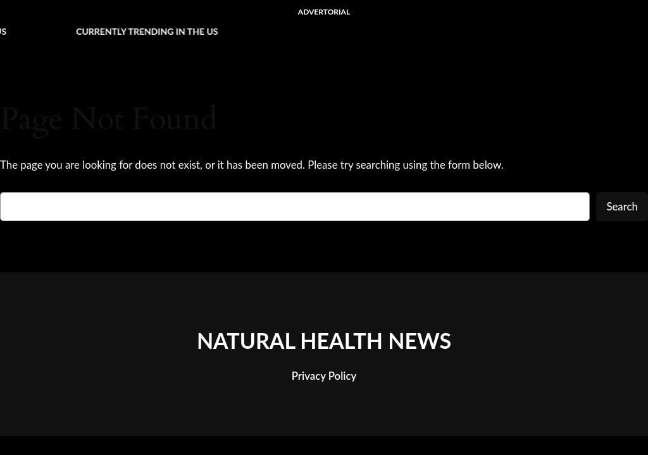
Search (622, 206)
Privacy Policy (324, 375)
